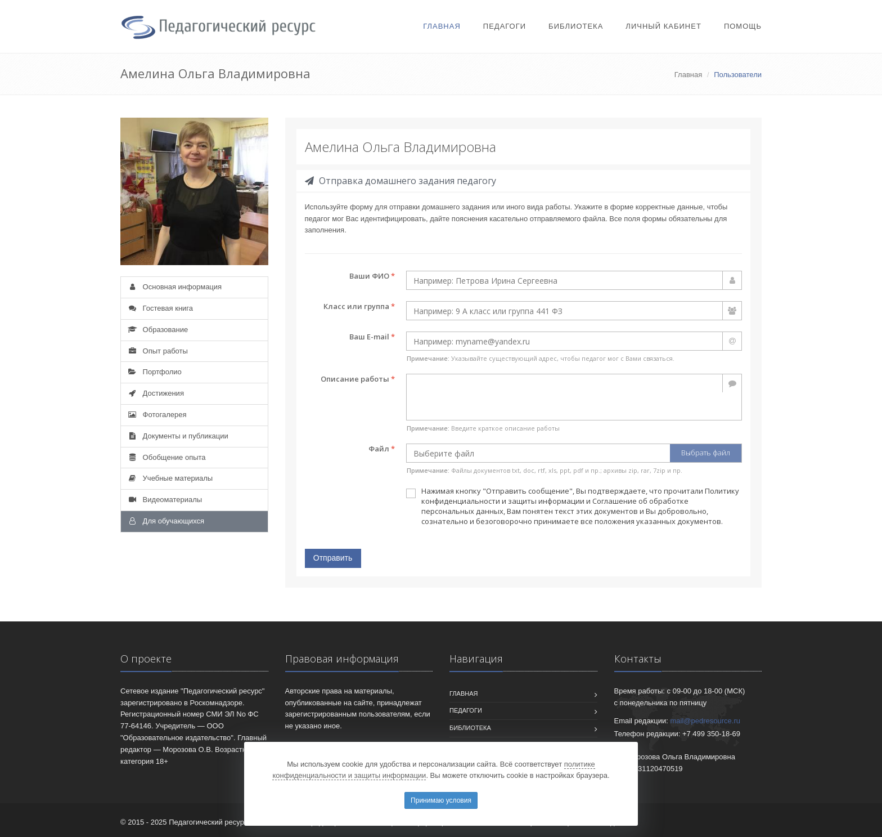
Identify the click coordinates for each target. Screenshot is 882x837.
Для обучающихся (165, 521)
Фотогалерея (156, 414)
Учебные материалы (170, 478)
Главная (442, 26)
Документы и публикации (177, 436)
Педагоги (504, 26)
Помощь (743, 26)
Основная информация (174, 287)
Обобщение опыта (166, 457)
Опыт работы (157, 351)
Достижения (155, 393)
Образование (157, 329)
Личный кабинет (663, 26)
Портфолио (154, 372)
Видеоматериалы (164, 499)
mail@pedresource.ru (705, 721)
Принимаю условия (441, 800)
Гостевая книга (160, 308)
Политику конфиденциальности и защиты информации (580, 496)
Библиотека (575, 26)
